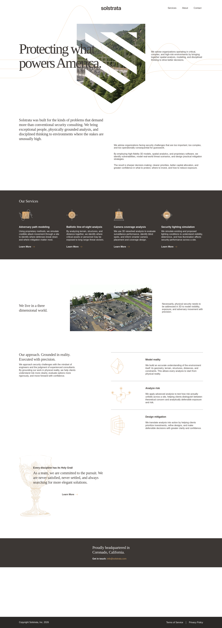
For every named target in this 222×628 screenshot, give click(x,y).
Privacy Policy (196, 622)
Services (172, 8)
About (185, 8)
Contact (197, 8)
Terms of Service (174, 622)
